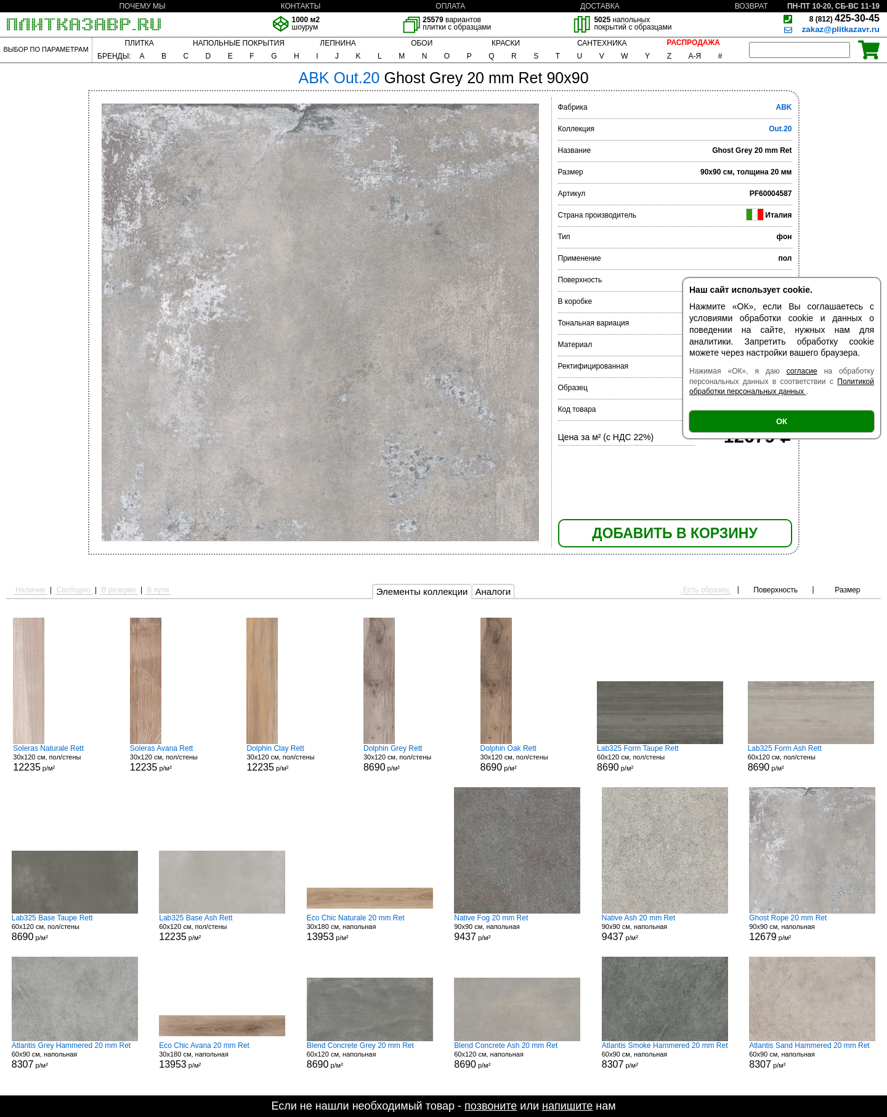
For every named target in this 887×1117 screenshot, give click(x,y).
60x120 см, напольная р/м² (370, 1055)
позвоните (490, 1106)
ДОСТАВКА (600, 6)
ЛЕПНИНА (337, 43)
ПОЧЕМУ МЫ (142, 6)
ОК (781, 421)
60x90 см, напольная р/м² (75, 1055)
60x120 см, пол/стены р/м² (660, 758)
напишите (567, 1106)
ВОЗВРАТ (751, 6)
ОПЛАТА (450, 6)
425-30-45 (844, 18)
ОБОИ (421, 43)
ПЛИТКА (138, 43)
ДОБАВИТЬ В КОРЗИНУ (674, 533)
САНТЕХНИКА (602, 43)
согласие (802, 371)
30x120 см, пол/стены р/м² (59, 758)
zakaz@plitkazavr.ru (841, 29)
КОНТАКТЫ (301, 6)
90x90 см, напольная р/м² (517, 928)
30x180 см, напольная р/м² (370, 928)
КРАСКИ (506, 43)
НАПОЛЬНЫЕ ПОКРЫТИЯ (239, 43)
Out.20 (780, 129)
